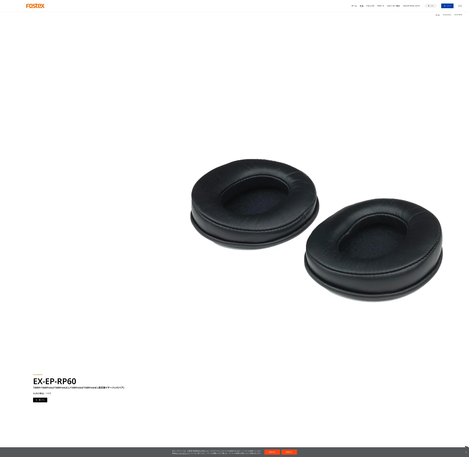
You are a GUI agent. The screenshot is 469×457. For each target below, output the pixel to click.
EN (432, 6)
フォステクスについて (411, 6)
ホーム (354, 6)
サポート (380, 6)
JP (428, 6)
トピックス (370, 6)
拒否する (289, 452)
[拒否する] (466, 452)
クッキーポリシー (183, 453)
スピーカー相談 (393, 6)
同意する (272, 452)
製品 (362, 6)
